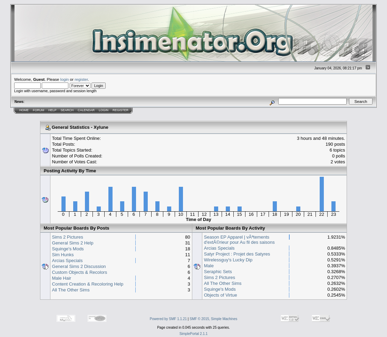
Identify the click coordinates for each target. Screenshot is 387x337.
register (81, 79)
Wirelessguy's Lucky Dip (228, 259)
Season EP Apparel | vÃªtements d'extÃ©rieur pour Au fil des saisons (239, 239)
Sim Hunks (63, 254)
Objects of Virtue (220, 295)
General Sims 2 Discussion (79, 266)
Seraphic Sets (218, 271)
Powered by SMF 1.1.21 (168, 319)
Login (103, 110)
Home (24, 110)
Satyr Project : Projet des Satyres (237, 254)
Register (120, 110)
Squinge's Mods (68, 248)
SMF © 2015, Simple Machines (213, 319)
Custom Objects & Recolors (79, 272)
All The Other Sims (71, 289)
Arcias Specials (67, 260)
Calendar (86, 110)
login (64, 79)
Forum (38, 110)
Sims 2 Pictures (67, 237)
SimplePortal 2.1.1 (194, 334)
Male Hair (61, 278)
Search (67, 110)
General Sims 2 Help (73, 242)
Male (209, 265)
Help (52, 110)
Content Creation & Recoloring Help (88, 284)
